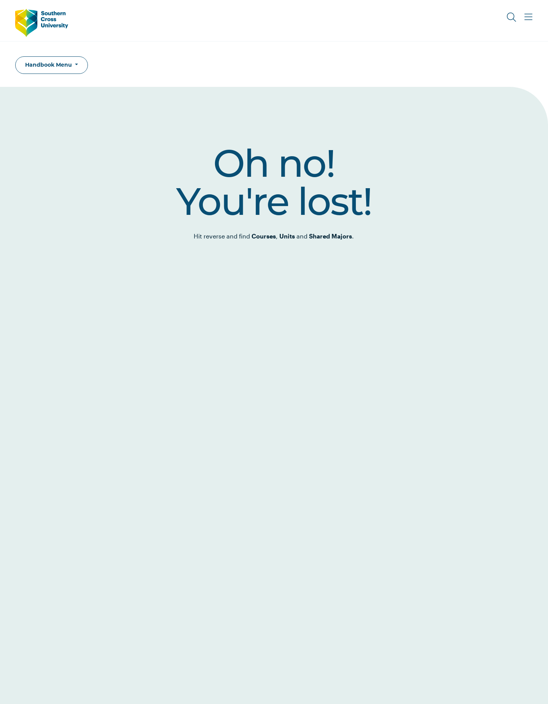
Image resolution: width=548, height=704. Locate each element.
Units (287, 236)
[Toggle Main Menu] (528, 17)
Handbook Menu (49, 64)
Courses (264, 236)
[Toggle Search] (511, 17)
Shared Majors (330, 236)
